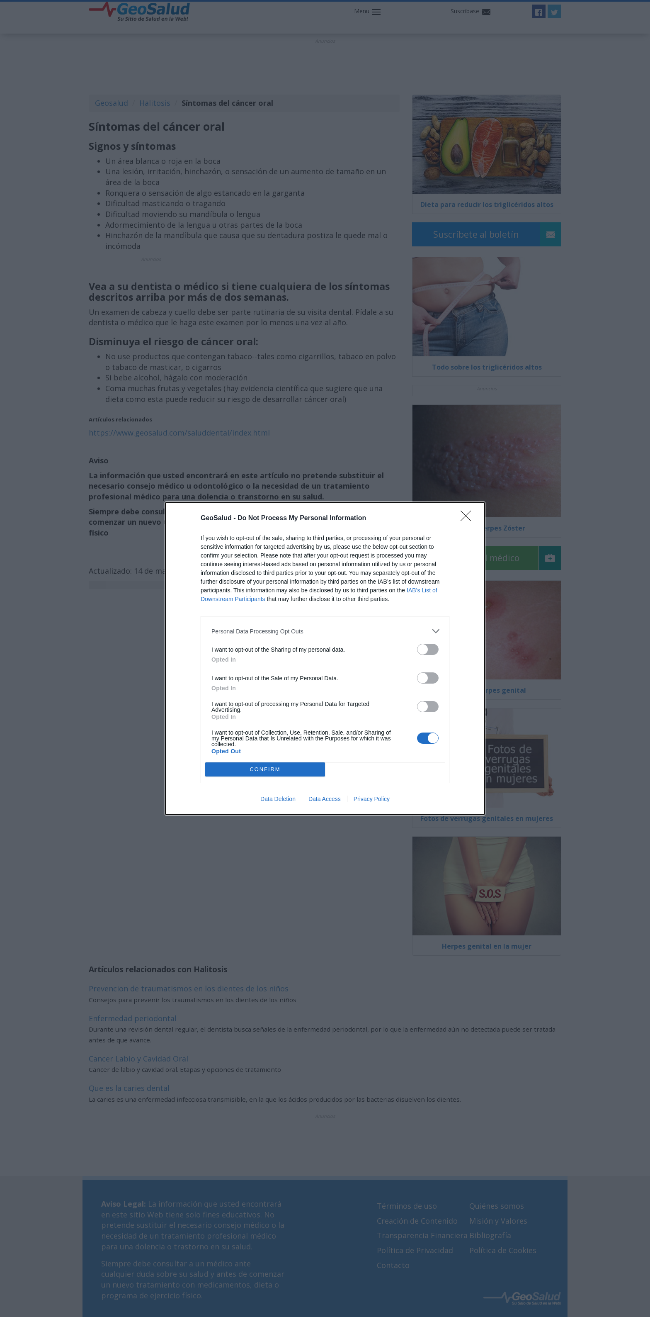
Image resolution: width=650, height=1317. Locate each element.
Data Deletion (278, 799)
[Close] (468, 518)
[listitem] (325, 631)
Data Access (324, 799)
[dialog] (325, 658)
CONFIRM (265, 769)
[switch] (428, 649)
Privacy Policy (372, 799)
